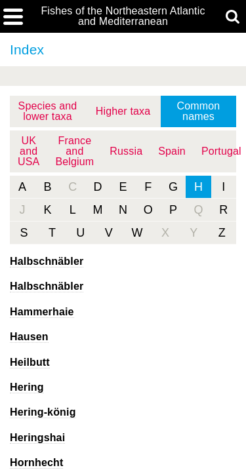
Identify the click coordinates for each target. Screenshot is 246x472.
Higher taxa (123, 111)
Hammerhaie (42, 311)
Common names (198, 111)
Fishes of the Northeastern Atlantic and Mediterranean (123, 16)
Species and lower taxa (47, 111)
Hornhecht (36, 462)
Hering (27, 387)
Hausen (29, 336)
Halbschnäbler (46, 261)
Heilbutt (30, 362)
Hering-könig (43, 412)
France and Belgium (74, 151)
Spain (172, 151)
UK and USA (28, 151)
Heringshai (37, 437)
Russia (126, 151)
